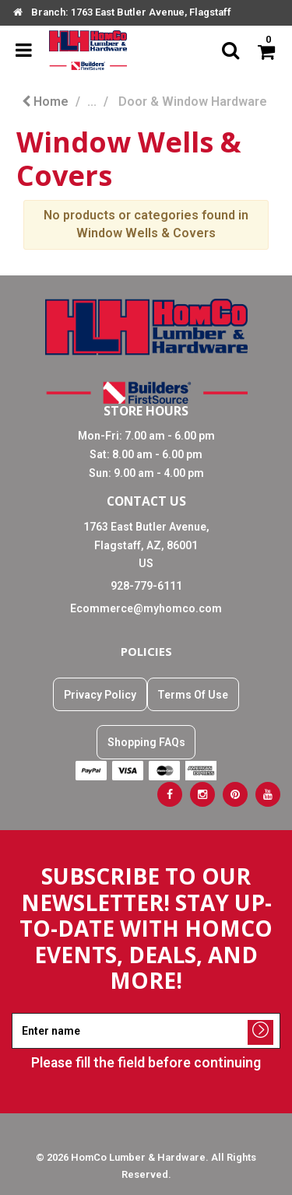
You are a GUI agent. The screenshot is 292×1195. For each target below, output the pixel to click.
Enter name (150, 1012)
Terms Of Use (192, 695)
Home (45, 101)
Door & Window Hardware (192, 101)
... (92, 101)
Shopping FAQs (146, 742)
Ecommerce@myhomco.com (146, 608)
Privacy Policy (100, 695)
